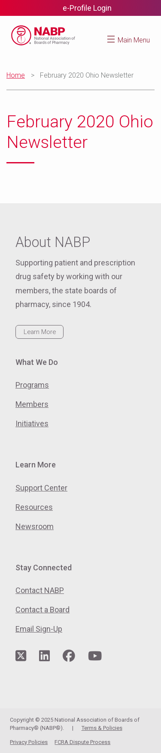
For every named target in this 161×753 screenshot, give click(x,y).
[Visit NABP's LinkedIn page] (44, 656)
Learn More (40, 332)
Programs (32, 384)
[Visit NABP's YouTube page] (95, 656)
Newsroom (34, 526)
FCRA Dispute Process (82, 742)
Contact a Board (42, 609)
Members (32, 404)
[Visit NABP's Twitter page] (20, 656)
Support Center (41, 487)
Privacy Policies (29, 742)
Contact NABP (39, 590)
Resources (34, 507)
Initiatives (32, 423)
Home (15, 75)
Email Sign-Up (38, 628)
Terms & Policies (102, 728)
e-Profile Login (87, 7)
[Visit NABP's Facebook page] (69, 656)
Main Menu (134, 40)
